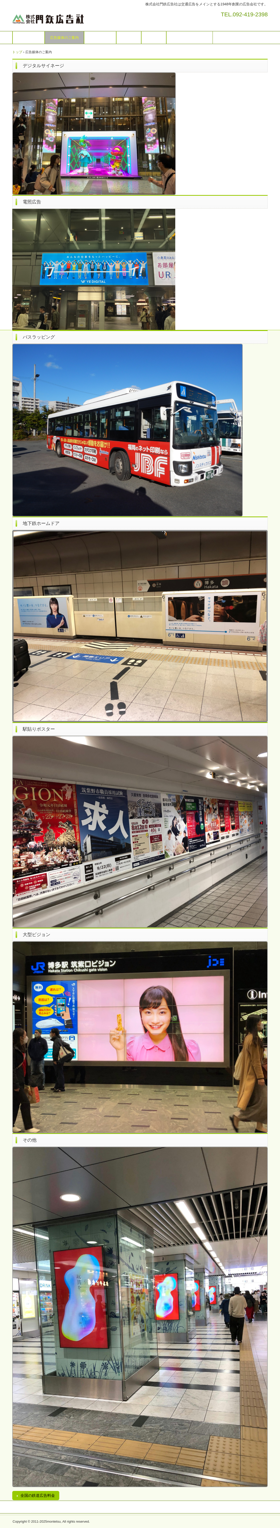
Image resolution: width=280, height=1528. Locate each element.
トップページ (28, 38)
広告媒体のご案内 (64, 38)
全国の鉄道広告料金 (37, 1495)
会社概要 (129, 38)
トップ (17, 52)
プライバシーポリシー (189, 38)
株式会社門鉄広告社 (73, 18)
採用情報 (154, 38)
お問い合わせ (100, 38)
